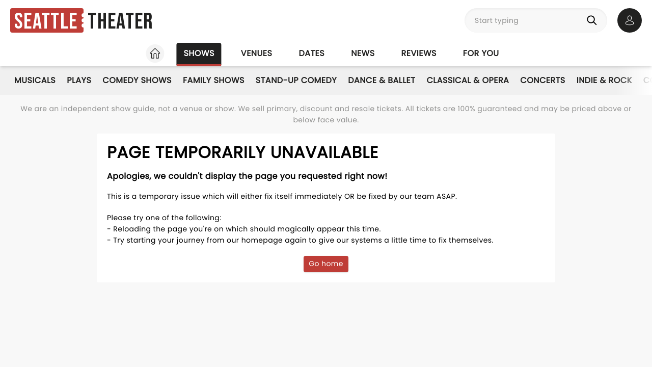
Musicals (35, 80)
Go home (326, 263)
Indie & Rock (604, 80)
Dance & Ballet (381, 80)
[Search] (594, 20)
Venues (257, 53)
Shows (198, 53)
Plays (79, 80)
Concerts (542, 80)
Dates (311, 53)
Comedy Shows (137, 80)
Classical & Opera (467, 80)
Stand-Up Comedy (296, 80)
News (362, 53)
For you (481, 53)
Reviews (419, 53)
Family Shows (213, 80)
